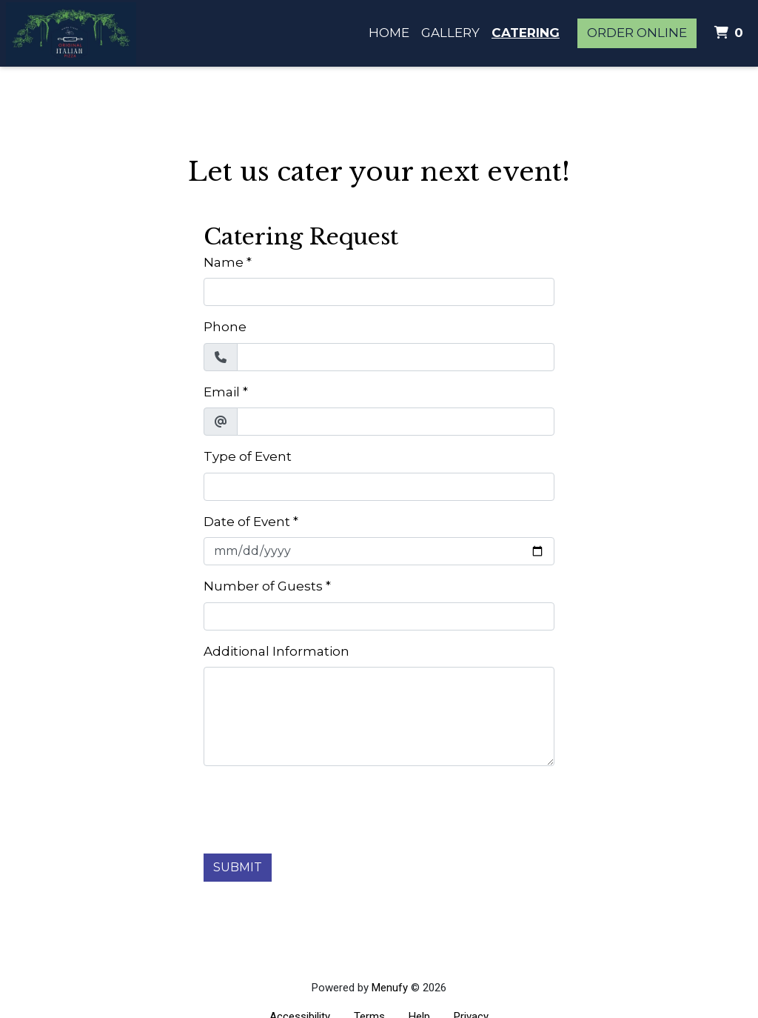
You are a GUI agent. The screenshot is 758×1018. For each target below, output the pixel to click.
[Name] (379, 292)
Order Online (637, 32)
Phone (225, 326)
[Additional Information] (379, 716)
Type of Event (248, 456)
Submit (237, 867)
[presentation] (316, 807)
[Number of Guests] (379, 616)
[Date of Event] (379, 551)
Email (222, 392)
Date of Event (247, 521)
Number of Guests (263, 586)
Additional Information (276, 651)
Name (224, 262)
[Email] (395, 421)
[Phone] (395, 357)
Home (389, 32)
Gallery (450, 32)
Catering (526, 32)
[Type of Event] (379, 487)
